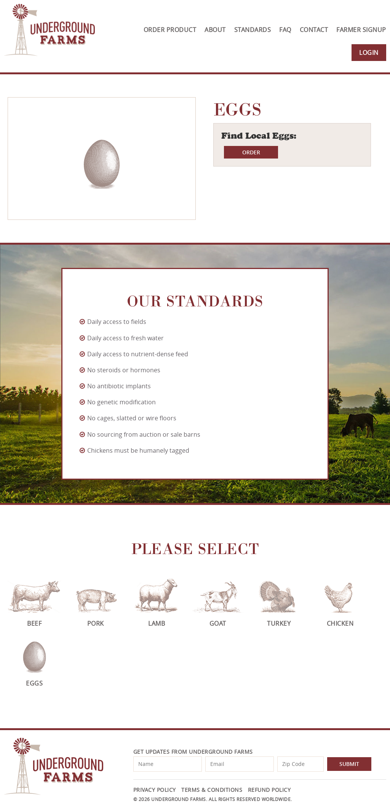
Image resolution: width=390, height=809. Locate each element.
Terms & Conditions (211, 789)
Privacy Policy (154, 789)
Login (369, 52)
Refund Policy (269, 789)
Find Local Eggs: (258, 135)
